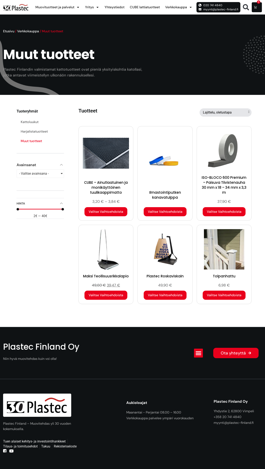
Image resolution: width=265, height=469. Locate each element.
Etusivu (8, 31)
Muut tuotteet (31, 141)
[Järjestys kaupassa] (226, 112)
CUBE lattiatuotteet (145, 7)
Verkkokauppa (178, 7)
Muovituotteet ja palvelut (57, 7)
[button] (246, 7)
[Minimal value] (40, 209)
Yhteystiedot (114, 7)
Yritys (92, 7)
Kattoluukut (30, 122)
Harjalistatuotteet (34, 131)
